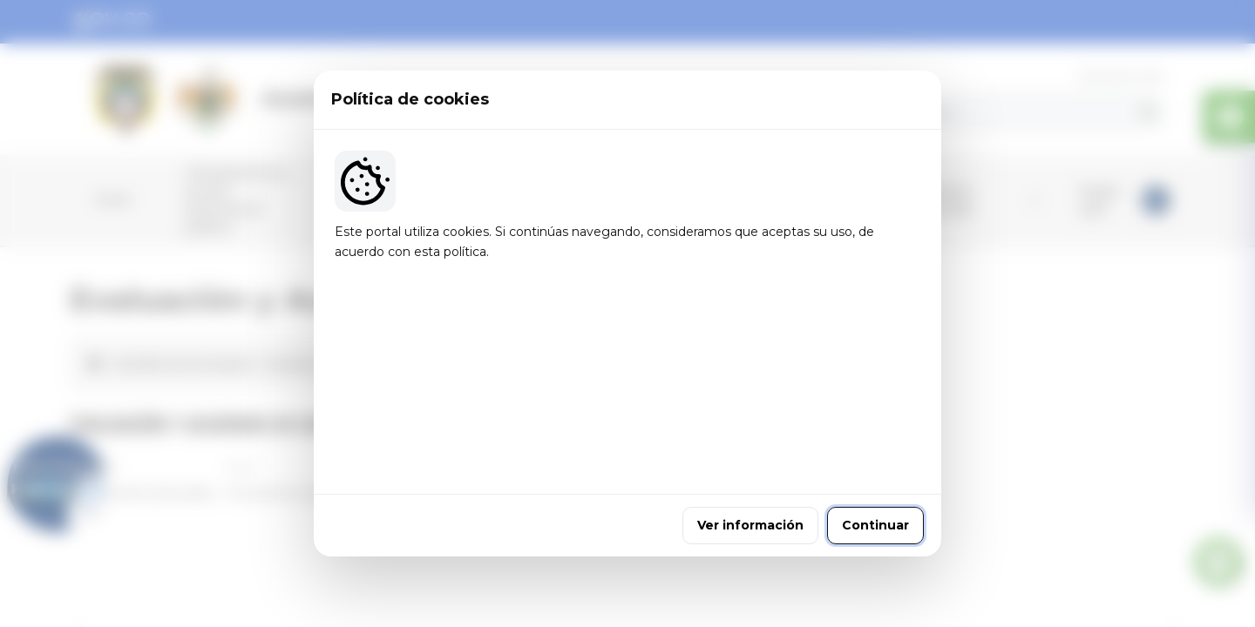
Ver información (750, 429)
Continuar (875, 429)
